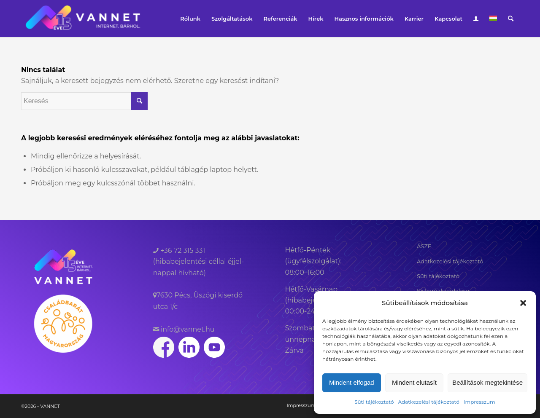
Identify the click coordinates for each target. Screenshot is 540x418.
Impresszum (479, 402)
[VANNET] (83, 18)
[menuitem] (190, 18)
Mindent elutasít (414, 382)
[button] (523, 303)
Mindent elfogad (351, 382)
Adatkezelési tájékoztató (428, 402)
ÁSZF (424, 246)
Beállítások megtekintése (487, 382)
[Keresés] (510, 18)
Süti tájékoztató (374, 402)
